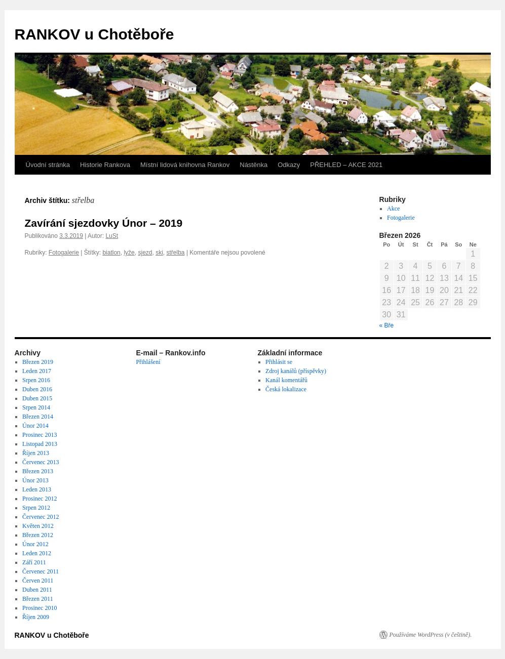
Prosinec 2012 (39, 498)
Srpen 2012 (36, 507)
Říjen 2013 (35, 453)
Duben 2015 (37, 398)
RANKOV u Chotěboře (94, 34)
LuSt (111, 235)
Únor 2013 (35, 480)
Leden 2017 (36, 371)
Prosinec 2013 (39, 434)
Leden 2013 (36, 489)
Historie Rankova (105, 165)
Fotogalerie (64, 252)
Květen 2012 (38, 525)
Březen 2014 (37, 416)
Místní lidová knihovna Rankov (184, 165)
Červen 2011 (37, 580)
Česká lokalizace (285, 389)
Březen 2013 (37, 471)
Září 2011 (34, 562)
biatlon (111, 252)
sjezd (145, 252)
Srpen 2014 (36, 407)
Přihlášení (148, 361)
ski (159, 252)
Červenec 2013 (40, 462)
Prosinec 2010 (39, 607)
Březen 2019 (37, 361)
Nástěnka (253, 165)
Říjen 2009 (35, 617)
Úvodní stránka (48, 165)
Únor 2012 (35, 544)
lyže (129, 252)
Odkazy (289, 165)
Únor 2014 (35, 425)
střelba (176, 252)
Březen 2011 (37, 598)
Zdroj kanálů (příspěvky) (295, 371)
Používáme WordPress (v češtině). (431, 634)
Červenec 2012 (40, 516)
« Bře (386, 325)
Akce (393, 208)
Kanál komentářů (286, 380)
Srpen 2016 (36, 380)
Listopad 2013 (39, 443)
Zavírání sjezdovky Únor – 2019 (104, 223)
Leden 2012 (36, 553)
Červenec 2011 (40, 571)
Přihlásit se (278, 361)
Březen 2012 (37, 535)
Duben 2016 (37, 389)
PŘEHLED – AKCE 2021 (346, 165)
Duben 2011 (37, 589)
